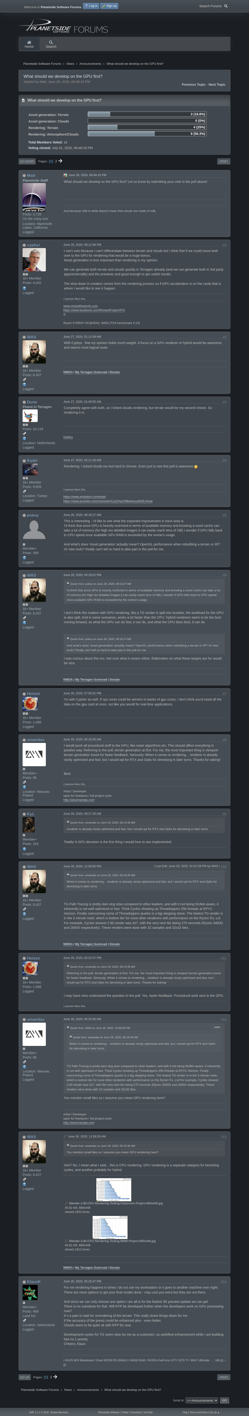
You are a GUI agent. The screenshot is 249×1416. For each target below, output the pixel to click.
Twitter (124, 1412)
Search (51, 44)
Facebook (136, 1412)
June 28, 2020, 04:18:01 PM (82, 577)
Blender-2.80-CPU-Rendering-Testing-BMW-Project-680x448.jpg (110, 1244)
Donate (115, 375)
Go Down (27, 164)
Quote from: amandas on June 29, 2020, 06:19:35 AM (102, 825)
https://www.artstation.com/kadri (84, 499)
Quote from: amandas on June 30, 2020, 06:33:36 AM (102, 1148)
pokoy (33, 517)
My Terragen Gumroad (91, 375)
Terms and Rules (199, 1412)
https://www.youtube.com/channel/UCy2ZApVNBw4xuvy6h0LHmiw (108, 503)
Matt (31, 178)
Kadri (32, 463)
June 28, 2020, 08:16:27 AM (82, 517)
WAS (31, 339)
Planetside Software (108, 1412)
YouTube (148, 1412)
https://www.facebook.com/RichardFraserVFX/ (94, 313)
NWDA (68, 375)
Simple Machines (59, 1412)
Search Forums (213, 5)
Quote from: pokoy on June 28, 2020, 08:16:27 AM (100, 586)
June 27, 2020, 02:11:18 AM (82, 463)
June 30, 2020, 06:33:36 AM (82, 1022)
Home (29, 44)
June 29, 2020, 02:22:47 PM (82, 960)
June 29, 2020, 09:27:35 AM (82, 816)
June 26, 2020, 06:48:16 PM (87, 178)
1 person (68, 301)
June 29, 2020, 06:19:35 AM (82, 742)
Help (185, 1412)
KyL (31, 816)
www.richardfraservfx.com (80, 308)
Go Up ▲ (215, 1412)
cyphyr (33, 247)
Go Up (24, 1380)
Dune (32, 404)
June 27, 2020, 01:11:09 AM (82, 339)
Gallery (68, 439)
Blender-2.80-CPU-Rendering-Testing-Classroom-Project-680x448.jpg (114, 1206)
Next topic (217, 87)
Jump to (178, 1403)
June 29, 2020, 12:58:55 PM (82, 869)
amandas (35, 742)
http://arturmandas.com (78, 802)
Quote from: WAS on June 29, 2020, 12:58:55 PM (100, 1030)
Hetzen (33, 696)
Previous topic (193, 87)
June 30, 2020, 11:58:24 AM (87, 1139)
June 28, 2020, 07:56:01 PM (82, 696)
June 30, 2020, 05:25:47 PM (82, 1284)
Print (223, 164)
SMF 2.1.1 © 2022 (39, 1412)
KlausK (34, 1284)
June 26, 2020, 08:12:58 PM (82, 247)
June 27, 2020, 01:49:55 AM (82, 404)
